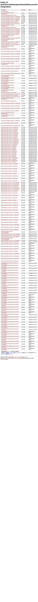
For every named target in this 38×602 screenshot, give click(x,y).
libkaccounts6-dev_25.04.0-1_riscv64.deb (10, 227)
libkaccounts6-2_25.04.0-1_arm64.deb (9, 166)
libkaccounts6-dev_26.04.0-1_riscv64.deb (10, 258)
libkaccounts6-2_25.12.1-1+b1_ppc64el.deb (10, 188)
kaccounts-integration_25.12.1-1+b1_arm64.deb (7, 78)
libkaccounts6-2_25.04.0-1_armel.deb (9, 168)
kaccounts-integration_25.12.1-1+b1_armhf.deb (7, 81)
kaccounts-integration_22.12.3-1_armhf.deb (10, 32)
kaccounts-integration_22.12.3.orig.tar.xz (9, 43)
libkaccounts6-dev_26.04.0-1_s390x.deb (9, 260)
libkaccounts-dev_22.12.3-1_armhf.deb (9, 136)
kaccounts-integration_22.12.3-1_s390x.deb (10, 41)
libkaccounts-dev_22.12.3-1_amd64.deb (9, 132)
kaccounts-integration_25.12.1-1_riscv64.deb (10, 93)
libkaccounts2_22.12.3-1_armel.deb (8, 153)
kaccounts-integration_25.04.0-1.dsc (9, 48)
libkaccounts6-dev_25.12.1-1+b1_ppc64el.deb (7, 239)
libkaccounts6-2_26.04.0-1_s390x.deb (9, 209)
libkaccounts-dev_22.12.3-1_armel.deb (9, 135)
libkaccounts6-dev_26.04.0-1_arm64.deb (9, 246)
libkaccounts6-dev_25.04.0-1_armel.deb (9, 217)
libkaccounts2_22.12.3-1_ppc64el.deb (9, 160)
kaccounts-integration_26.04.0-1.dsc (9, 100)
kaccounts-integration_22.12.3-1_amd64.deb (10, 28)
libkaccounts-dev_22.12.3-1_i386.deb (9, 138)
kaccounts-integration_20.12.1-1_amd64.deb (10, 16)
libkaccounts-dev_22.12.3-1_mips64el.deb (10, 139)
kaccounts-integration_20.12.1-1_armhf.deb (10, 19)
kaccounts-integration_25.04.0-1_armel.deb (10, 56)
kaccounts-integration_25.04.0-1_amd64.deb (10, 51)
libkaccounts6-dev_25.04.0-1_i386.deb (9, 222)
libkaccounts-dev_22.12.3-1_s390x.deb (9, 143)
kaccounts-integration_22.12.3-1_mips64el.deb (7, 36)
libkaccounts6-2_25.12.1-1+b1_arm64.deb (10, 184)
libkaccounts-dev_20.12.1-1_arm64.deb (9, 128)
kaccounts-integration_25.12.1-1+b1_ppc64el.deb (7, 86)
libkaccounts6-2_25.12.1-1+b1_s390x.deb (10, 189)
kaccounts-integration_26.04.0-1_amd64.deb (10, 103)
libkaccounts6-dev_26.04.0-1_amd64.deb (10, 243)
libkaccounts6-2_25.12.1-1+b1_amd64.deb (10, 182)
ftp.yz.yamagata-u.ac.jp (22, 357)
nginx (7, 358)
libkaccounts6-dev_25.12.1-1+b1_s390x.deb (10, 240)
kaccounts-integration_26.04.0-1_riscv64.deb (10, 118)
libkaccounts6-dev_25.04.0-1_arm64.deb (9, 214)
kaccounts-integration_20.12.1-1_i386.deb (10, 20)
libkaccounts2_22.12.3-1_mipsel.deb (9, 159)
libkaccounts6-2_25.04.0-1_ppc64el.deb (9, 175)
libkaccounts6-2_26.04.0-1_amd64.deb (9, 192)
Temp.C (2, 359)
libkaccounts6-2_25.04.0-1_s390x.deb (9, 180)
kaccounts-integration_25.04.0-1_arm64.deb (10, 53)
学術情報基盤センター (12, 357)
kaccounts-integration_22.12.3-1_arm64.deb (10, 30)
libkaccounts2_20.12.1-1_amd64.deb (9, 145)
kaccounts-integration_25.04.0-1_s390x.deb (10, 68)
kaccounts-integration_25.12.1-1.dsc (9, 92)
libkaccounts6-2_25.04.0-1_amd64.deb (9, 163)
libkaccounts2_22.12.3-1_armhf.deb (8, 154)
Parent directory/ (4, 11)
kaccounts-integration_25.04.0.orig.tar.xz (9, 70)
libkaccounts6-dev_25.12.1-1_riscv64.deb (10, 241)
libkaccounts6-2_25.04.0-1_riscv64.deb (9, 178)
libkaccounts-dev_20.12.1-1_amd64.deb (9, 127)
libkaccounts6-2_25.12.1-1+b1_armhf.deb (10, 185)
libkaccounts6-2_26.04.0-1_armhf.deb (9, 197)
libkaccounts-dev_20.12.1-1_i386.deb (9, 131)
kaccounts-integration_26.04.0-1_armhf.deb (10, 108)
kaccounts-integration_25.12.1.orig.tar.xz (9, 95)
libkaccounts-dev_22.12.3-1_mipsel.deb (9, 141)
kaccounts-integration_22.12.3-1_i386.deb (10, 34)
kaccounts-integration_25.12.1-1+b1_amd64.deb (7, 76)
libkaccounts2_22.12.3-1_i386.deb (8, 156)
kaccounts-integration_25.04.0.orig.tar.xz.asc (10, 73)
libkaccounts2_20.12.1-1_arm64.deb (9, 146)
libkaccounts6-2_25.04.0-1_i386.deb (9, 173)
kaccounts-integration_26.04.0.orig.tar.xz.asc (10, 125)
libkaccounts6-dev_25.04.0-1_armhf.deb (9, 219)
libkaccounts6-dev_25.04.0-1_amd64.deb (10, 212)
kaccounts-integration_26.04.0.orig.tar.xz (9, 122)
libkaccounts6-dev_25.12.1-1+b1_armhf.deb (10, 235)
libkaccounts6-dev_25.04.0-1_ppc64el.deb (10, 224)
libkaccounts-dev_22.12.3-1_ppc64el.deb (10, 142)
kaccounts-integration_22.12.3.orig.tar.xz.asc (10, 44)
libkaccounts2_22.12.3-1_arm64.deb (9, 152)
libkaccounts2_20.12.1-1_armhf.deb (8, 147)
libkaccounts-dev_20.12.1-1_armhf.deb (9, 130)
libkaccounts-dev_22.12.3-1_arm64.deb (9, 134)
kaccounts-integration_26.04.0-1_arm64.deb (10, 105)
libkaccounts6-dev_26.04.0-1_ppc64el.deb (10, 256)
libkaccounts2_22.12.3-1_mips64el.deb (9, 157)
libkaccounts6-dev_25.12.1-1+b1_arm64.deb (10, 233)
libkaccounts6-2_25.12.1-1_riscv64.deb (9, 190)
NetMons (6, 359)
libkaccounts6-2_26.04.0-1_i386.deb (9, 200)
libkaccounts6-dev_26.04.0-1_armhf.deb (9, 248)
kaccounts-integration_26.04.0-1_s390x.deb (10, 120)
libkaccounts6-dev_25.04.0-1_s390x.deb (9, 229)
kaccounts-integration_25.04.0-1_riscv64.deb (10, 66)
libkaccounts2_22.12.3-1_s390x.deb (8, 161)
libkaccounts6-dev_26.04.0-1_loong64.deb (10, 253)
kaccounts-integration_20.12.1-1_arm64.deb (10, 17)
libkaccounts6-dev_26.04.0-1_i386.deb (9, 251)
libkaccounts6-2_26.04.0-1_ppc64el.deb (9, 205)
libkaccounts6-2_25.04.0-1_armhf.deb (9, 171)
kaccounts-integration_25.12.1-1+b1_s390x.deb (7, 88)
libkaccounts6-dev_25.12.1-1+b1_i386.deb (10, 236)
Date (30, 9)
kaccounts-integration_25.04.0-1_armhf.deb (10, 58)
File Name (3, 9)
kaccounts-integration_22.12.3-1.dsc (9, 27)
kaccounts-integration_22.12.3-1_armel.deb (10, 31)
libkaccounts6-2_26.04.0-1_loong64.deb (9, 202)
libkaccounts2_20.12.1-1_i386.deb (8, 149)
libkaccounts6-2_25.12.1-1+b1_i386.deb (9, 186)
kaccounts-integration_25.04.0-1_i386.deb (10, 61)
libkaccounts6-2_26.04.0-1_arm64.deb (9, 195)
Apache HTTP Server (14, 358)
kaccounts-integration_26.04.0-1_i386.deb (10, 110)
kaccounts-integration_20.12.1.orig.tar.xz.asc (10, 23)
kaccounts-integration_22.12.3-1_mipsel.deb (10, 37)
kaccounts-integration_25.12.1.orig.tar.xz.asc (10, 96)
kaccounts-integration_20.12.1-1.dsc (9, 15)
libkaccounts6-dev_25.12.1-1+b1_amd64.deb (7, 232)
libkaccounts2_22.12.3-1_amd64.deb (9, 150)
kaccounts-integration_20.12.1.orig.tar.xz (9, 22)
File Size (23, 9)
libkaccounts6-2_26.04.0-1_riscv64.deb (9, 207)
